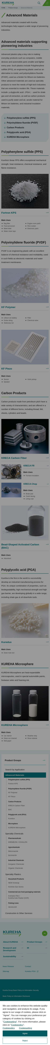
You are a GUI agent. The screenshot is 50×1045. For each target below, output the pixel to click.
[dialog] (25, 1023)
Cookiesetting (9, 1022)
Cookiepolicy (17, 1025)
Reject (25, 1041)
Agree (25, 1033)
